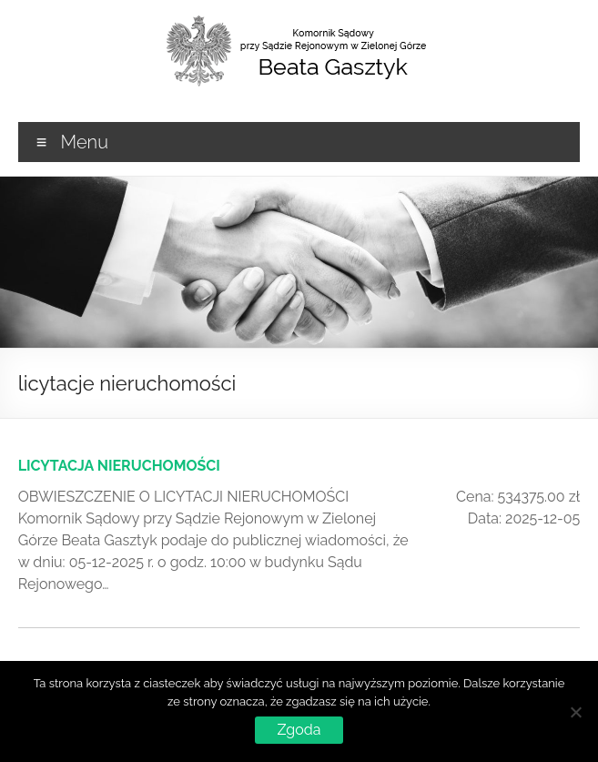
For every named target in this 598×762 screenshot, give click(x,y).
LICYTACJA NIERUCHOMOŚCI (119, 465)
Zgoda (299, 729)
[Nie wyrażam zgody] (575, 712)
